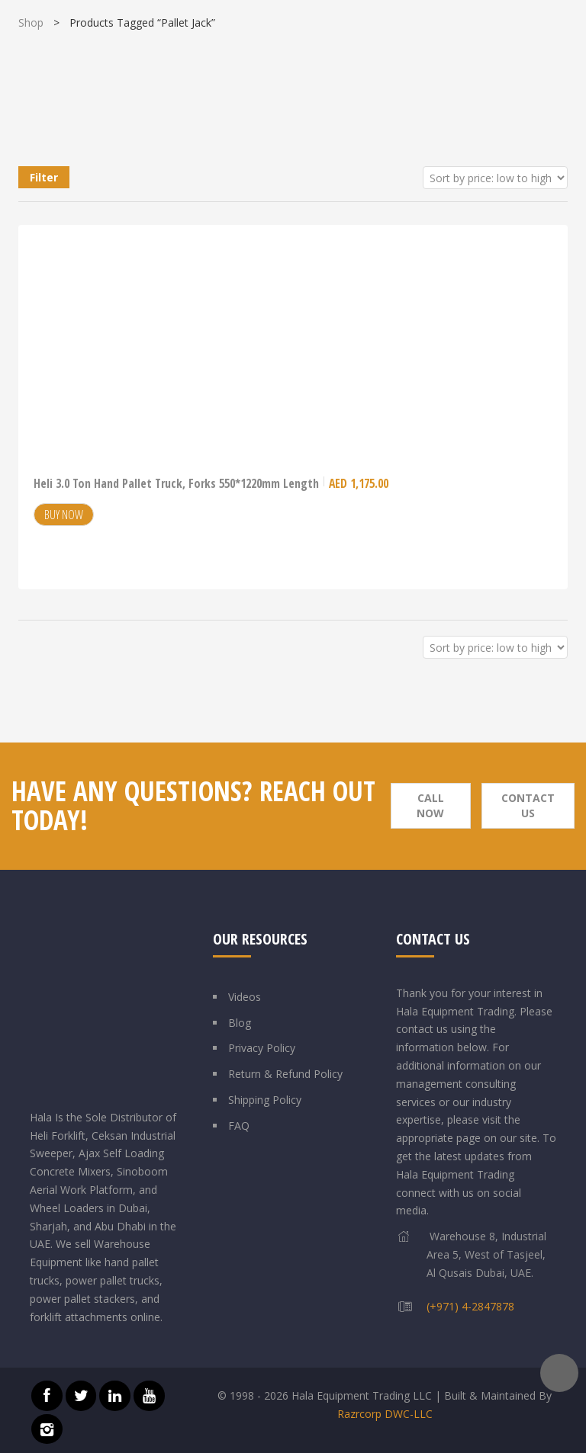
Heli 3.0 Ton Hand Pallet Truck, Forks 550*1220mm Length (211, 483)
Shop (30, 22)
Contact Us (528, 805)
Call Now (430, 805)
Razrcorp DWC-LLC (385, 1413)
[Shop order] (495, 177)
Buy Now (63, 514)
